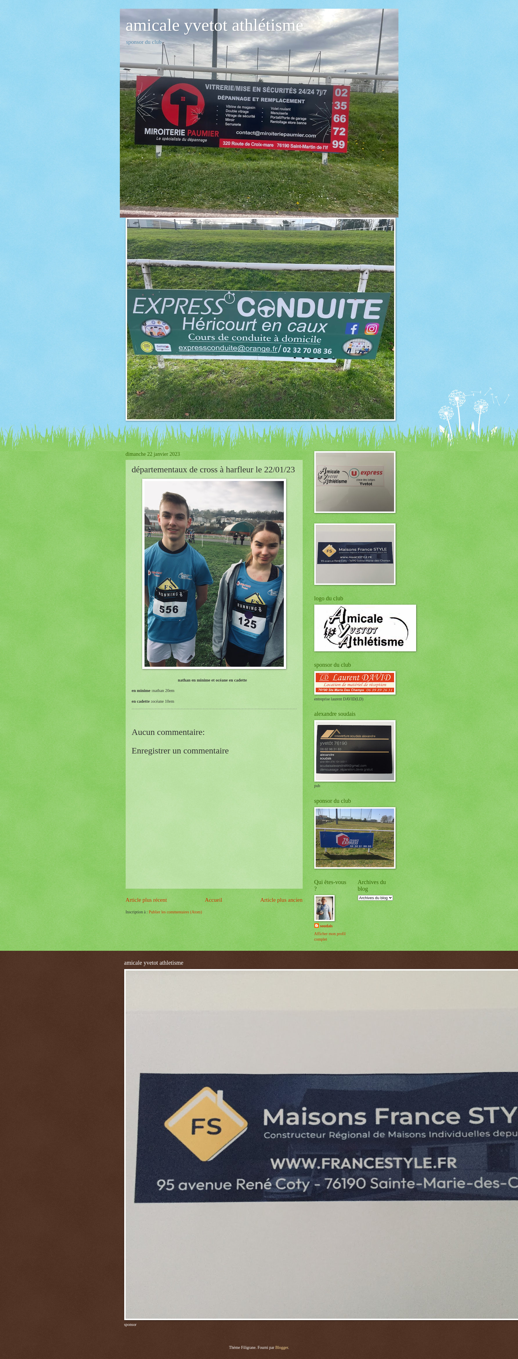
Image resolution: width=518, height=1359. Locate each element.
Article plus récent (146, 900)
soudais (326, 926)
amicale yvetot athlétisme (215, 25)
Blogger (281, 1347)
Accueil (213, 900)
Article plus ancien (281, 900)
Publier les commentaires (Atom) (175, 912)
